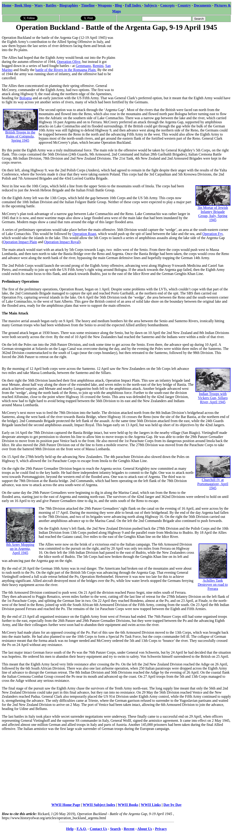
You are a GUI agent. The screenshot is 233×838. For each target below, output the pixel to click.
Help (69, 829)
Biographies (68, 5)
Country (184, 5)
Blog (118, 5)
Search (115, 829)
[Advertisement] (173, 64)
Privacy (161, 829)
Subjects (150, 5)
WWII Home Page (65, 805)
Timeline (88, 5)
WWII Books (128, 805)
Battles (51, 5)
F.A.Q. (82, 829)
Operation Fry (212, 234)
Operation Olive (69, 62)
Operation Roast (84, 234)
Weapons (105, 5)
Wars (38, 5)
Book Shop (23, 5)
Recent (129, 829)
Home (6, 5)
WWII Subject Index (99, 805)
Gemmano (83, 66)
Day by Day (172, 805)
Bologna (25, 98)
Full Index (133, 5)
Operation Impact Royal (61, 242)
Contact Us (98, 829)
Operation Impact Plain (20, 242)
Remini (98, 66)
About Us (144, 829)
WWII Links (151, 805)
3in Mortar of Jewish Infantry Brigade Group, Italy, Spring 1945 (212, 207)
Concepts (167, 5)
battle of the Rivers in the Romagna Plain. (65, 70)
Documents (202, 5)
